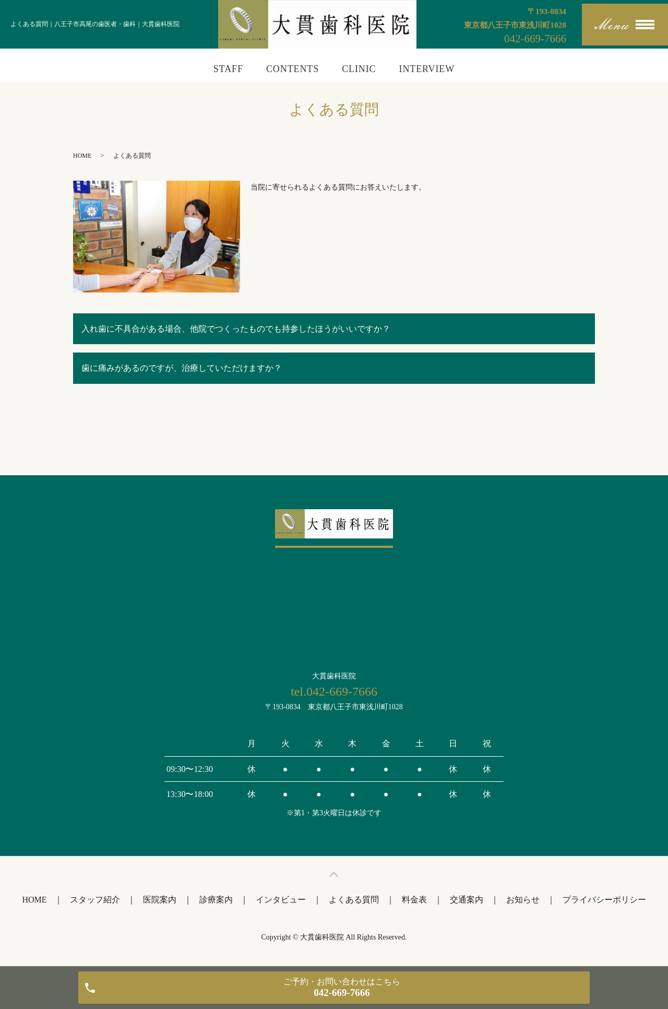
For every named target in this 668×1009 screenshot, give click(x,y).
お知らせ (523, 899)
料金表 (414, 899)
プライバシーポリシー (604, 899)
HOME (82, 155)
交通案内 (466, 899)
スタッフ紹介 (95, 899)
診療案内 (216, 899)
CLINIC (359, 69)
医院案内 (159, 899)
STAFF (228, 69)
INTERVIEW (427, 69)
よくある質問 (354, 899)
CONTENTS (292, 69)
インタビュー (281, 899)
